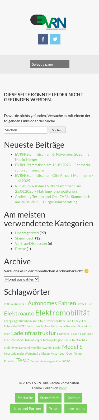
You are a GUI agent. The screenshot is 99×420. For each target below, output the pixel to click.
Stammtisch (24, 238)
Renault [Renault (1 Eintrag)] (78, 353)
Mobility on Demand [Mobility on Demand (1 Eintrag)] (17, 347)
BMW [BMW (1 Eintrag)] (80, 304)
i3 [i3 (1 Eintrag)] (78, 326)
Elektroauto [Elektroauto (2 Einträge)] (19, 313)
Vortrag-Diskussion (31, 243)
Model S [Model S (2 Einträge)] (72, 346)
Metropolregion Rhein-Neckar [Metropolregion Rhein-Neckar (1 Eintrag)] (62, 340)
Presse (20, 248)
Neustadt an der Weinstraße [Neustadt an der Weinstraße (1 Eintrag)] (22, 353)
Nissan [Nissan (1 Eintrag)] (45, 353)
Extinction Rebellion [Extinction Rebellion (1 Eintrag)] (58, 321)
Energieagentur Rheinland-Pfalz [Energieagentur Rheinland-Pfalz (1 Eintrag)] (24, 321)
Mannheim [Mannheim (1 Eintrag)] (17, 340)
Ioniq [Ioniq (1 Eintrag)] (7, 334)
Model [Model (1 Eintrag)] (57, 347)
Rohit (63, 388)
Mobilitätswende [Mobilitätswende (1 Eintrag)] (41, 347)
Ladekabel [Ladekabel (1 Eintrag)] (63, 334)
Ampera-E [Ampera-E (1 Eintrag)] (20, 304)
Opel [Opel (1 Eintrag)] (69, 353)
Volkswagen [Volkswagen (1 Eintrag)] (47, 361)
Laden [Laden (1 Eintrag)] (75, 334)
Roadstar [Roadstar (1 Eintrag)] (10, 361)
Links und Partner (26, 408)
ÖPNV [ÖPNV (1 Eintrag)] (66, 361)
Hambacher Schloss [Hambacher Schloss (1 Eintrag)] (37, 326)
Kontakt (73, 397)
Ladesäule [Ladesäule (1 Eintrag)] (86, 334)
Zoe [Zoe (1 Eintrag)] (58, 361)
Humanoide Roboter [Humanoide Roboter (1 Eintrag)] (64, 326)
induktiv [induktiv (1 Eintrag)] (86, 326)
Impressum (76, 408)
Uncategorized (27, 233)
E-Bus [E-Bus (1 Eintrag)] (88, 304)
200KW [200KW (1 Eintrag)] (8, 304)
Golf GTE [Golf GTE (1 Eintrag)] (19, 326)
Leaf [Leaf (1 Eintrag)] (7, 340)
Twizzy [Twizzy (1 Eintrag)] (34, 361)
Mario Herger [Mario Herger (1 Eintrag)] (33, 340)
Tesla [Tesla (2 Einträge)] (23, 360)
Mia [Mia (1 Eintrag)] (84, 340)
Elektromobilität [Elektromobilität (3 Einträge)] (62, 312)
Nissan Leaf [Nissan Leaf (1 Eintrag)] (57, 353)
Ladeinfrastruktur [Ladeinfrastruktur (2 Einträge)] (33, 332)
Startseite (25, 397)
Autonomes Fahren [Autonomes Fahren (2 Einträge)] (52, 302)
